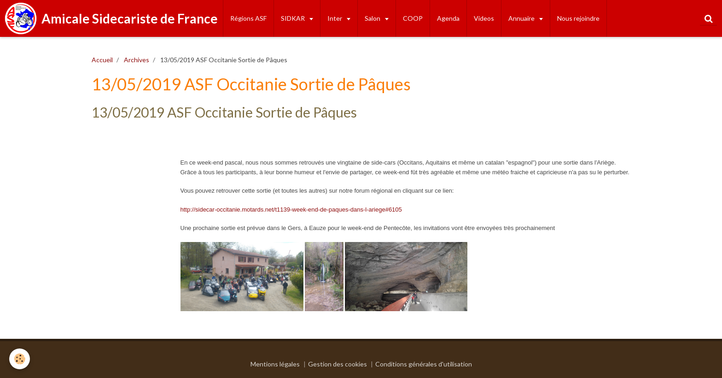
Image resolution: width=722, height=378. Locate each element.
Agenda (448, 18)
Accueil (102, 60)
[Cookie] (19, 358)
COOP (413, 18)
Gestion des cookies (337, 364)
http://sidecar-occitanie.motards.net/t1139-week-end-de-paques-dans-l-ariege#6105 (291, 209)
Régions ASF (248, 18)
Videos (484, 18)
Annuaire (522, 18)
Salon (373, 18)
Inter (335, 18)
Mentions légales (275, 364)
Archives (136, 60)
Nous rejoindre (578, 18)
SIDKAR (293, 18)
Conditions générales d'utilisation (423, 364)
